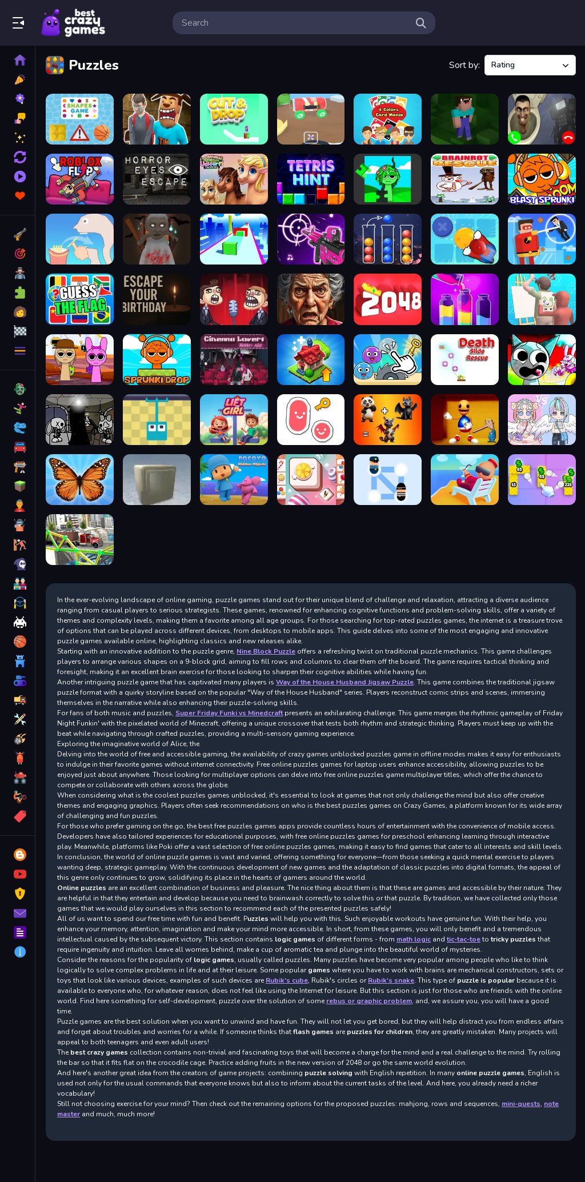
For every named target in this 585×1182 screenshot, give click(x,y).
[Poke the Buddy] (465, 419)
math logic (413, 939)
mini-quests (521, 1103)
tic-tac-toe (463, 939)
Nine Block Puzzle (266, 651)
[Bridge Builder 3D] (80, 539)
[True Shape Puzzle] (234, 239)
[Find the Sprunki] (80, 359)
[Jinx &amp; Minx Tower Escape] (80, 419)
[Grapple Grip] (157, 419)
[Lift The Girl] (234, 419)
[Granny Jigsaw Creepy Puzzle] (311, 299)
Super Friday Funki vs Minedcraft (229, 713)
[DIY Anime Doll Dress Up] (542, 419)
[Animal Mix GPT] (388, 419)
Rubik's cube (287, 980)
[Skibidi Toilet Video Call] (542, 119)
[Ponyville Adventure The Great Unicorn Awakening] (234, 179)
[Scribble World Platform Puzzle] (311, 419)
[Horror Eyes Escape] (157, 179)
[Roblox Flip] (80, 179)
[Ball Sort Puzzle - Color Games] (388, 239)
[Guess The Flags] (80, 299)
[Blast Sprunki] (542, 179)
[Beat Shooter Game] (311, 239)
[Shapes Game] (80, 119)
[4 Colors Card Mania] (388, 119)
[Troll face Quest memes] (234, 299)
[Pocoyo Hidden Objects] (234, 479)
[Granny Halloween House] (157, 239)
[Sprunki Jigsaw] (388, 179)
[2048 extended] (388, 299)
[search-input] (295, 23)
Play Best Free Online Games (73, 23)
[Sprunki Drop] (157, 359)
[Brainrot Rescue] (465, 179)
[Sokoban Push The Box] (465, 239)
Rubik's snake (391, 980)
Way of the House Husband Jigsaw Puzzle (345, 682)
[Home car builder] (311, 119)
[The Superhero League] (542, 239)
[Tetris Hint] (311, 179)
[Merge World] (311, 359)
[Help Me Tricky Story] (80, 239)
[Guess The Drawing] (542, 299)
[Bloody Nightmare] (157, 119)
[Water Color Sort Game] (465, 299)
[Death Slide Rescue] (465, 359)
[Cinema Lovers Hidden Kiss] (234, 359)
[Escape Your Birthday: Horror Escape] (157, 299)
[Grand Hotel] (465, 479)
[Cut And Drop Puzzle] (234, 119)
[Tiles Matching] (311, 479)
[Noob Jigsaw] (465, 119)
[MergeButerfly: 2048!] (80, 479)
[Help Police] (388, 479)
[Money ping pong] (542, 479)
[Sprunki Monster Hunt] (542, 359)
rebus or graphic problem (369, 1000)
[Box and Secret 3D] (157, 479)
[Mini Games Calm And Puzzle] (388, 359)
